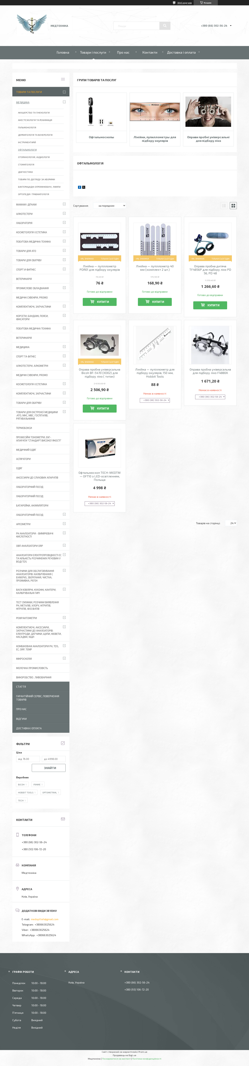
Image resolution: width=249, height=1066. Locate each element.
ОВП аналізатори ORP (29, 545)
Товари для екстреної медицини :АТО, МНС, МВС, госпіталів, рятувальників (37, 415)
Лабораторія (24, 223)
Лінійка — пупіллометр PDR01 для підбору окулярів (100, 267)
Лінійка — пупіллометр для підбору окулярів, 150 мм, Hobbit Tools (154, 373)
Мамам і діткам (26, 204)
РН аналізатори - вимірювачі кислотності (34, 535)
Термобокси (24, 427)
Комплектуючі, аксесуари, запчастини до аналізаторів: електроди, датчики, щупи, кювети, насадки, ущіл (38, 632)
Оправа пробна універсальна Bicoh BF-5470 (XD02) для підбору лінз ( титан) (99, 373)
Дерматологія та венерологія (35, 134)
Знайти (50, 768)
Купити (103, 301)
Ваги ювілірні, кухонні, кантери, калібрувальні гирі (36, 591)
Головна (62, 52)
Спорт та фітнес (26, 356)
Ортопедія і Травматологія (33, 194)
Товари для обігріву (28, 260)
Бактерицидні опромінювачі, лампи (39, 186)
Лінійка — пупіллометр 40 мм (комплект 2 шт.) (155, 267)
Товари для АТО (26, 250)
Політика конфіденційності (146, 1058)
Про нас (123, 52)
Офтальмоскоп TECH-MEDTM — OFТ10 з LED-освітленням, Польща (100, 476)
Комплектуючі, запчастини (33, 306)
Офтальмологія (27, 149)
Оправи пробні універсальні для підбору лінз (208, 138)
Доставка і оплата (181, 52)
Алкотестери (24, 213)
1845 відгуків (184, 2)
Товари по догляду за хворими (36, 179)
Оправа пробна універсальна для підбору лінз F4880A (210, 371)
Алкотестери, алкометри (32, 365)
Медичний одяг (26, 449)
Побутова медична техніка (33, 241)
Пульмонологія (27, 127)
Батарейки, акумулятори (32, 505)
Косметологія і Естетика (31, 232)
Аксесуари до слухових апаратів (37, 477)
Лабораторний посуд (29, 514)
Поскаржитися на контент (116, 1058)
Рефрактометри (26, 618)
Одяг (19, 468)
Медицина (22, 102)
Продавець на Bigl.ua (124, 1055)
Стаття (21, 686)
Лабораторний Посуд (29, 486)
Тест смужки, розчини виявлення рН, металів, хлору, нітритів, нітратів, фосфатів (37, 605)
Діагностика (25, 172)
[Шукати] (164, 26)
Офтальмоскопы (101, 137)
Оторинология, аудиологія (34, 157)
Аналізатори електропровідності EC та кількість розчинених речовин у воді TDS (38, 558)
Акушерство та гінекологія (34, 112)
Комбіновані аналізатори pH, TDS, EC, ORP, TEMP (37, 648)
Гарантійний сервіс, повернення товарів (37, 698)
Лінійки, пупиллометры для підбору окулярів (155, 138)
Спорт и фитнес (26, 269)
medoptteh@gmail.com (44, 919)
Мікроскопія (24, 658)
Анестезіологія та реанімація (35, 120)
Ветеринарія (24, 278)
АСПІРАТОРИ (23, 458)
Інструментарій (27, 142)
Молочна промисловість (32, 668)
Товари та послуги (29, 92)
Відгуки (21, 718)
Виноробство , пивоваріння (33, 677)
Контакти (149, 52)
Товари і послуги (93, 52)
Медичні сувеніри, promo (32, 297)
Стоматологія (26, 164)
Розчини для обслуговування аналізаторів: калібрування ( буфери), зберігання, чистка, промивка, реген (35, 575)
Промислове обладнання (32, 288)
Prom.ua (142, 1051)
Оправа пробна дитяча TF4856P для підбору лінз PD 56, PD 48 (210, 269)
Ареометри (23, 524)
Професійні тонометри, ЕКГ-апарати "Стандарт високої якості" (38, 439)
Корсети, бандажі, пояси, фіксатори (32, 317)
